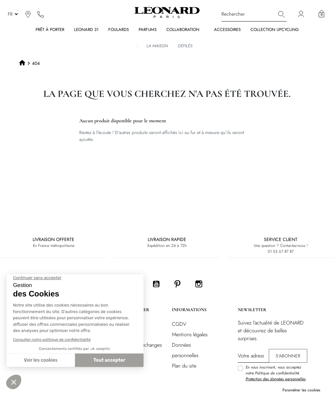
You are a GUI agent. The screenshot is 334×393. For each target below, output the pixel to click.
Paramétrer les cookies (301, 390)
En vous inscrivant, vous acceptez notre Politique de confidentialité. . (276, 373)
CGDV (179, 324)
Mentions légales (189, 334)
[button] (321, 14)
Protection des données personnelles (276, 379)
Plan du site (184, 366)
